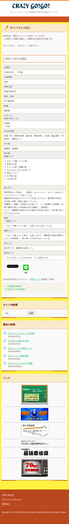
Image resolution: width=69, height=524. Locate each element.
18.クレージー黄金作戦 (18, 356)
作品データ (35, 279)
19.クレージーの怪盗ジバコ (20, 348)
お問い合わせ (8, 495)
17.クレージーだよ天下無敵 (20, 363)
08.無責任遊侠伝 (13, 286)
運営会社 (6, 504)
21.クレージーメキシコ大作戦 (21, 333)
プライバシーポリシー (12, 499)
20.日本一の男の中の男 (18, 341)
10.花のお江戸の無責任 (16, 289)
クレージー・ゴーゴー (25, 11)
